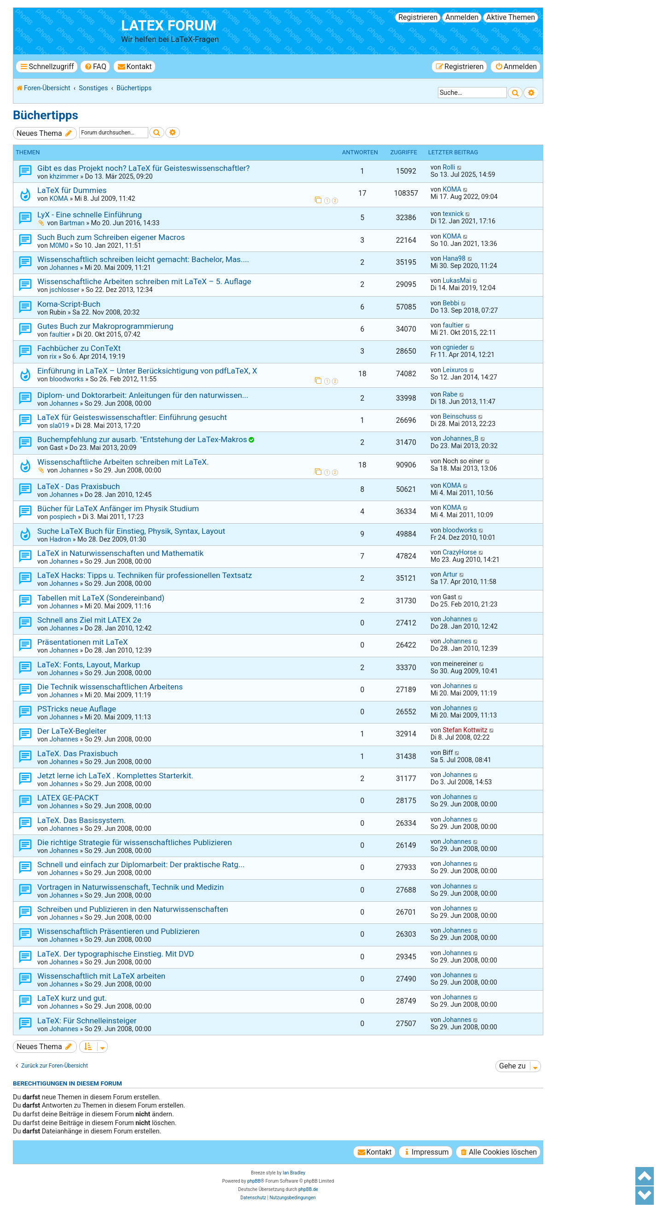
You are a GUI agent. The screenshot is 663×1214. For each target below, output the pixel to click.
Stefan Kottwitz (464, 730)
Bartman (72, 223)
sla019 (59, 425)
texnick (452, 213)
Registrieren (417, 17)
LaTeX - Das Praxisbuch (78, 486)
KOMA (58, 198)
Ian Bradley (294, 1172)
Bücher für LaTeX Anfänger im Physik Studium (118, 508)
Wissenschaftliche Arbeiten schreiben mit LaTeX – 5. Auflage (144, 281)
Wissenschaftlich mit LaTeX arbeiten (101, 976)
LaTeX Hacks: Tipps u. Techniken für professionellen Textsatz (144, 575)
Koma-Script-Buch (68, 304)
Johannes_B (460, 438)
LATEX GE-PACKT (68, 797)
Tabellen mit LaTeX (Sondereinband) (100, 597)
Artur (449, 574)
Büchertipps (45, 115)
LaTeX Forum (168, 25)
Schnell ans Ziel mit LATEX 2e (89, 620)
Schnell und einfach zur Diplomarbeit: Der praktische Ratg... (140, 864)
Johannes (63, 267)
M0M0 (58, 245)
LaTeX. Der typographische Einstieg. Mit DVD (115, 953)
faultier (59, 334)
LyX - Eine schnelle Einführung (89, 214)
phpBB (254, 1181)
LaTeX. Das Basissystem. (81, 820)
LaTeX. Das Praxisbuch (77, 753)
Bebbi (450, 303)
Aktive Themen (510, 17)
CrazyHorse (459, 552)
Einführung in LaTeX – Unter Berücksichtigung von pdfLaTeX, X (147, 370)
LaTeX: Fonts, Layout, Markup (88, 664)
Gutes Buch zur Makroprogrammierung (105, 326)
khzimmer (63, 176)
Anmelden (461, 17)
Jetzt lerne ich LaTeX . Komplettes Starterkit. (115, 775)
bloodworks (66, 379)
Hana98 (453, 258)
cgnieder (455, 347)
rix (52, 356)
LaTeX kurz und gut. (72, 998)
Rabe (449, 394)
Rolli (448, 167)
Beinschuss (459, 416)
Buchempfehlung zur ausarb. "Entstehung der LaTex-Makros (142, 439)
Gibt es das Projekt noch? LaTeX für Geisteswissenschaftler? (143, 168)
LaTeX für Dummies (72, 190)
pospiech (62, 516)
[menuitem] (95, 66)
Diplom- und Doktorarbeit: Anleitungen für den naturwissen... (142, 395)
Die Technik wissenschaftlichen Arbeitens (110, 686)
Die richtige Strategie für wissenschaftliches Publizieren (134, 842)
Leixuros (454, 370)
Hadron (60, 539)
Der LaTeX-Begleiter (71, 730)
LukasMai (456, 280)
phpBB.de (308, 1189)
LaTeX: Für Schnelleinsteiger (87, 1020)
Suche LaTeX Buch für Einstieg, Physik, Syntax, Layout (131, 531)
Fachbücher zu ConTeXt (79, 348)
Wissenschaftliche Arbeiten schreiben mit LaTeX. (123, 462)
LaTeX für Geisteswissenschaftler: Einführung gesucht (132, 417)
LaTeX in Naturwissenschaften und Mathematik (120, 553)
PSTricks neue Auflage (76, 708)
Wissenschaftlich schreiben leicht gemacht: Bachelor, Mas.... (143, 259)
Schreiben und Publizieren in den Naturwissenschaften (132, 909)
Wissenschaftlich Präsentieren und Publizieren (118, 931)
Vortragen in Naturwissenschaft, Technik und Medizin (130, 887)
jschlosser (64, 289)
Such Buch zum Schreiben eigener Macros (111, 237)
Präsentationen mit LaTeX (82, 642)
